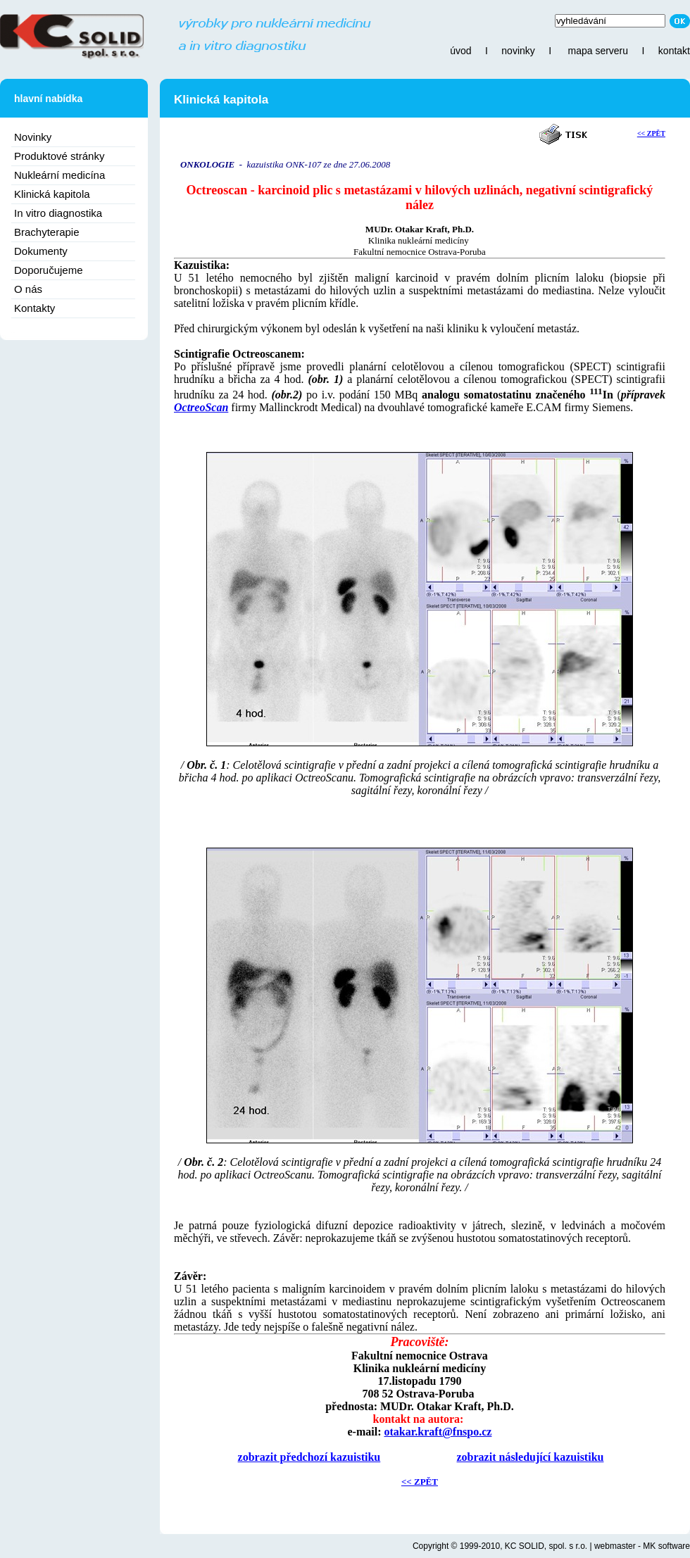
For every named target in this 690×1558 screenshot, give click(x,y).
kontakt (674, 50)
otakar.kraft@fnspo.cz (437, 1432)
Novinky (32, 137)
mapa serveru (597, 50)
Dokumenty (41, 251)
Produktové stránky (59, 156)
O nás (28, 289)
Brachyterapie (47, 232)
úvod (460, 50)
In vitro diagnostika (58, 213)
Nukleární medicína (59, 175)
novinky (517, 50)
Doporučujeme (48, 270)
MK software (666, 1546)
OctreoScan (201, 407)
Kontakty (34, 308)
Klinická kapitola (52, 194)
